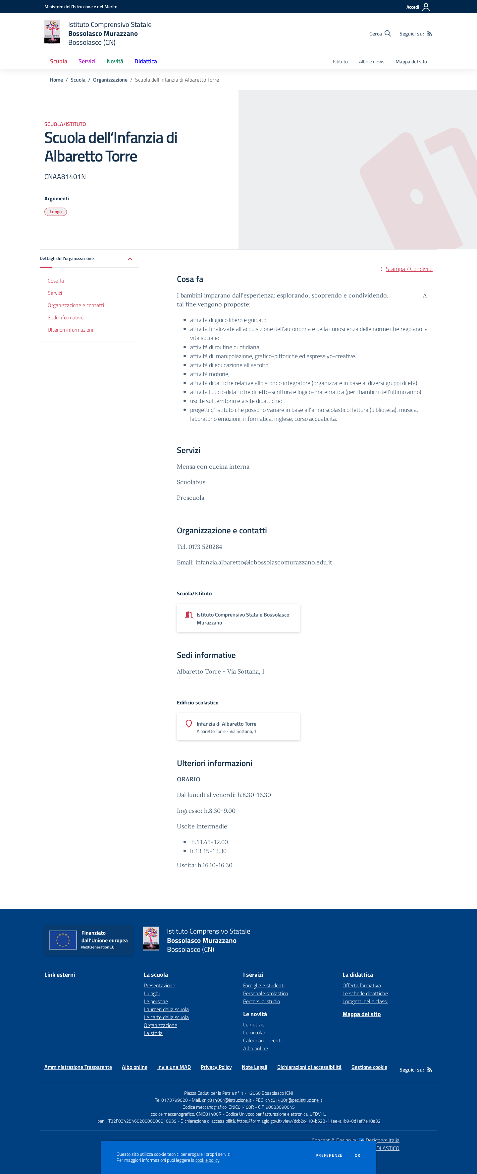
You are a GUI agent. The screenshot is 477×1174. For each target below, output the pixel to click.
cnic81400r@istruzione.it (226, 1099)
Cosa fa (56, 281)
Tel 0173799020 (171, 1099)
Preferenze (329, 1155)
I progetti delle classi (365, 1001)
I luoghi (152, 993)
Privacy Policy (216, 1067)
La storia (153, 1033)
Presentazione (159, 985)
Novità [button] (115, 61)
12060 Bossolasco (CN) (270, 1092)
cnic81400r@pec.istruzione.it (293, 1099)
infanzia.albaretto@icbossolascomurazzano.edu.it (263, 562)
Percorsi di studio (261, 1001)
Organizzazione (110, 80)
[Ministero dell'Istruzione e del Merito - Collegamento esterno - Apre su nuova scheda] (80, 6)
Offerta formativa (362, 985)
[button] (89, 259)
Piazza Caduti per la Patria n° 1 (213, 1092)
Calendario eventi (262, 1040)
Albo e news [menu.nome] (371, 61)
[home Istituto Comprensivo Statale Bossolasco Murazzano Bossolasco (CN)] (98, 33)
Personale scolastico (265, 993)
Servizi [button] (87, 61)
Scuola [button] (58, 61)
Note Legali (254, 1067)
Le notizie (253, 1024)
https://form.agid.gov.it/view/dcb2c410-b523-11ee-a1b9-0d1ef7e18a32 (309, 1120)
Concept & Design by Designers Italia (355, 1140)
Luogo (56, 211)
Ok (358, 1155)
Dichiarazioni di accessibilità (309, 1067)
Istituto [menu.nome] (340, 61)
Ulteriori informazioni (70, 330)
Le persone (156, 1001)
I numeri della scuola (166, 1009)
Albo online (255, 1048)
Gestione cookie (369, 1067)
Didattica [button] (145, 61)
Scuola (78, 80)
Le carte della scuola (166, 1017)
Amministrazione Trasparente (78, 1067)
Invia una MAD (174, 1067)
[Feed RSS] (430, 33)
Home (56, 80)
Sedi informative (65, 317)
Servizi (55, 293)
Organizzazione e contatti (76, 305)
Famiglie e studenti (264, 985)
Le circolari (254, 1032)
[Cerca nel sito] (380, 33)
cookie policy (207, 1160)
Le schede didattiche (365, 993)
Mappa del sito (411, 61)
